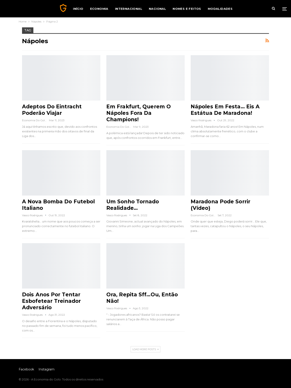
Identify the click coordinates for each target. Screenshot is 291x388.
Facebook (26, 369)
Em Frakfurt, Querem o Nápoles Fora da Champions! (138, 113)
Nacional (157, 8)
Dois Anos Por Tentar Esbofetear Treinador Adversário (51, 301)
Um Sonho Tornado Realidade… (132, 204)
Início (78, 8)
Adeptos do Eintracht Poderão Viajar (52, 109)
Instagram (46, 369)
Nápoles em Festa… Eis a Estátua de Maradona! (225, 109)
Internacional (128, 8)
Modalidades (220, 8)
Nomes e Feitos (187, 8)
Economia (99, 8)
